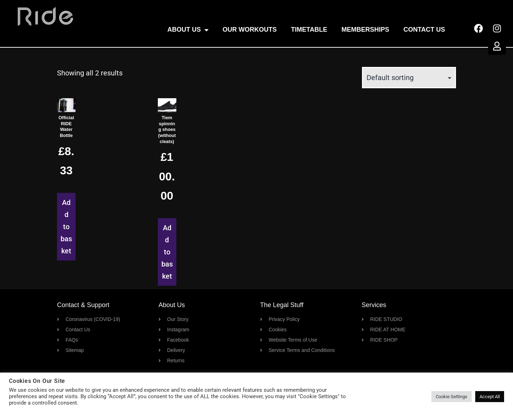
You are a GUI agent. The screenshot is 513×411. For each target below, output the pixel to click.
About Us (187, 30)
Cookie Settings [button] (451, 396)
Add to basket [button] (66, 226)
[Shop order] (409, 77)
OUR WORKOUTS (250, 29)
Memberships (365, 29)
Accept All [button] (490, 396)
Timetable (309, 29)
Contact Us (424, 29)
